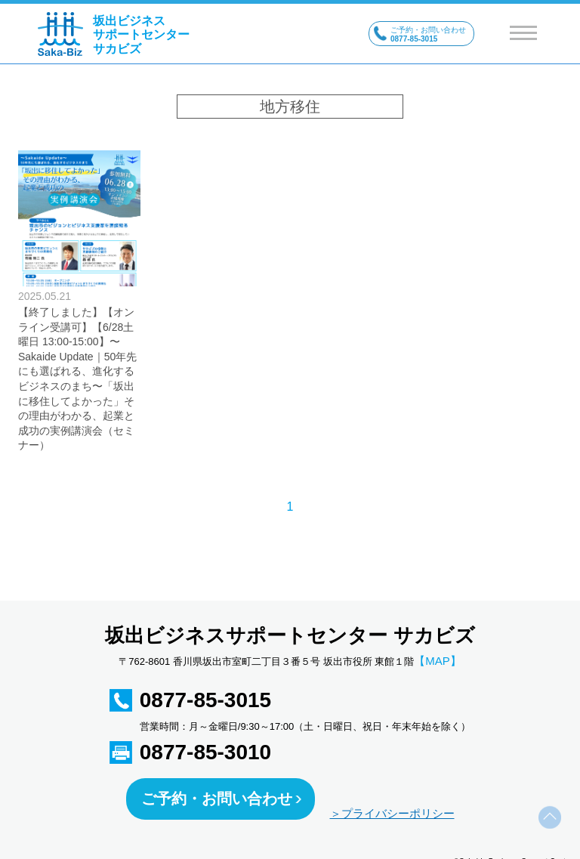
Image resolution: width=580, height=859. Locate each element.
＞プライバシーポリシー (392, 813)
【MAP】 (437, 660)
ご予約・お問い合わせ (216, 798)
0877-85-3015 (205, 700)
